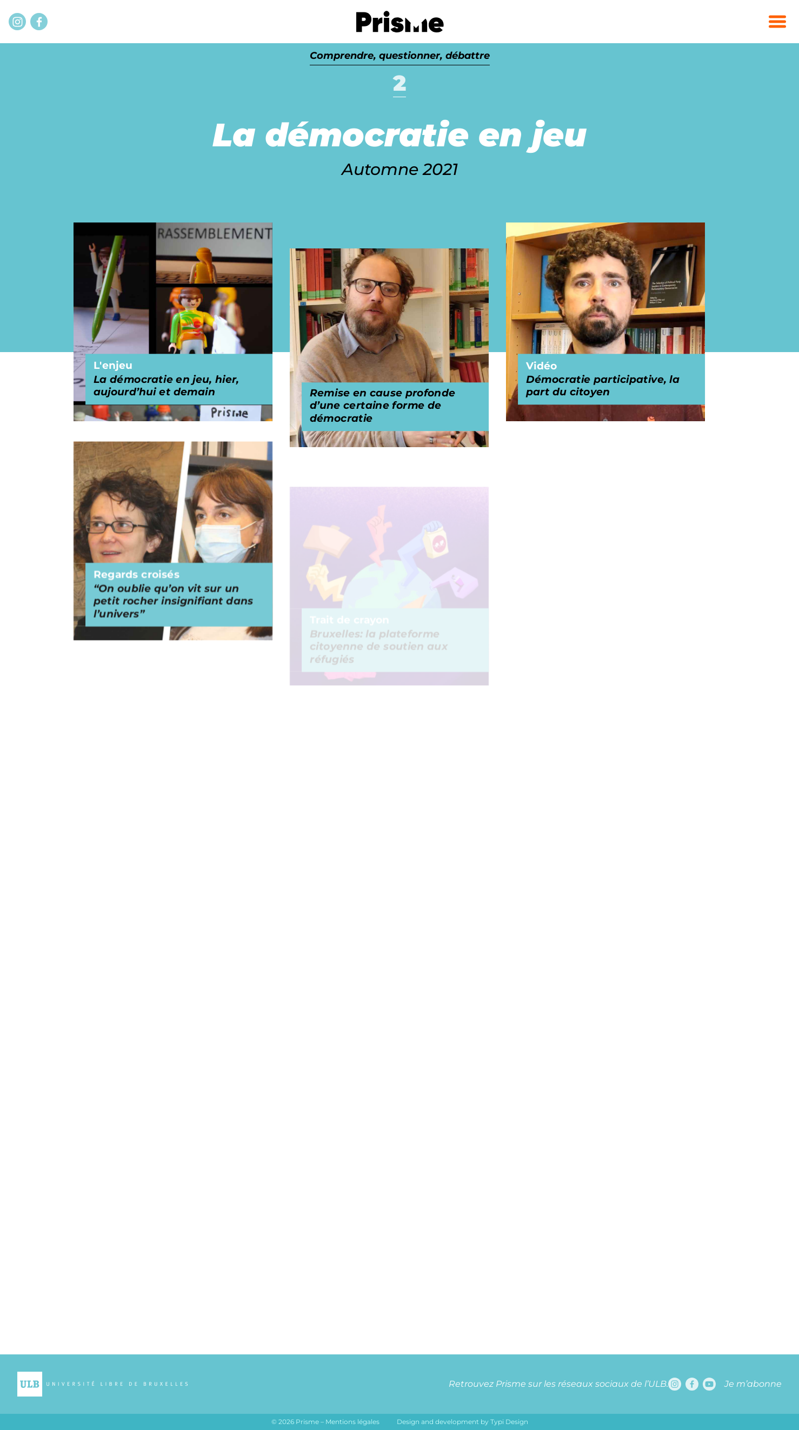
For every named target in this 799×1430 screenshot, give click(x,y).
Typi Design (509, 1422)
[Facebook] (39, 21)
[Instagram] (17, 21)
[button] (777, 22)
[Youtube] (709, 1384)
